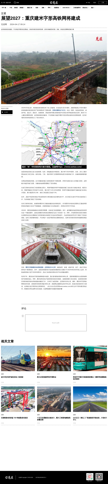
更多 (92, 7)
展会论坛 (84, 7)
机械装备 (56, 7)
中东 (11, 7)
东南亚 (16, 7)
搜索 (16, 2)
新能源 (21, 7)
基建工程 (29, 7)
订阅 (103, 2)
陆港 (37, 7)
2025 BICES (66, 7)
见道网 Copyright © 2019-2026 (26, 477)
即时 (49, 7)
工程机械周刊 (77, 7)
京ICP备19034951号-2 (41, 477)
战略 (43, 7)
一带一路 (3, 7)
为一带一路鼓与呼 (6, 2)
